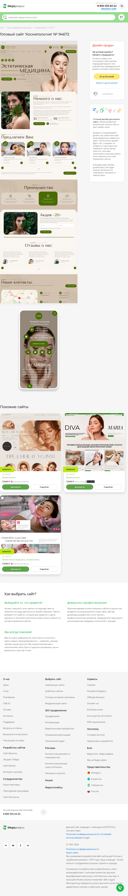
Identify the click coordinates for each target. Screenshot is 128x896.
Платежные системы (13, 740)
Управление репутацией (57, 734)
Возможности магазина (15, 734)
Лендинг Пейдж (11, 759)
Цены (6, 684)
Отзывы (7, 709)
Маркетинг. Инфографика (100, 753)
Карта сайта (72, 852)
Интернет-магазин (12, 771)
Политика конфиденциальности (82, 849)
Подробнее (44, 487)
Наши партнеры (11, 784)
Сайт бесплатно (11, 797)
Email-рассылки (95, 709)
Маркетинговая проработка (59, 728)
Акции (49, 780)
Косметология (8, 477)
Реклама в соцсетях (55, 773)
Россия (93, 791)
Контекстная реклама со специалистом (57, 755)
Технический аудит (55, 741)
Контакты (8, 715)
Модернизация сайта (56, 703)
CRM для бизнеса (95, 697)
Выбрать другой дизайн (107, 83)
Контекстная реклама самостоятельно (56, 765)
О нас (6, 691)
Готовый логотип (96, 734)
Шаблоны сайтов (54, 691)
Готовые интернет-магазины (60, 697)
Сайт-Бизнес (9, 765)
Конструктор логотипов (99, 715)
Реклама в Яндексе (96, 691)
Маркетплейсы (54, 787)
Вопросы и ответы (12, 728)
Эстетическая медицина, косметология (20, 559)
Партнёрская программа (16, 790)
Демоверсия (16, 487)
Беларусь (94, 772)
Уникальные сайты (54, 684)
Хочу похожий (107, 76)
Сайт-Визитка (10, 753)
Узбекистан (95, 785)
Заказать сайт (108, 9)
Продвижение (52, 716)
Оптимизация (52, 722)
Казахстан (94, 779)
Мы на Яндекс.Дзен (97, 760)
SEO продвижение (56, 710)
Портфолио (9, 697)
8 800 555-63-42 (106, 5)
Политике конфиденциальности (82, 834)
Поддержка (9, 722)
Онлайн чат (93, 703)
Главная (91, 684)
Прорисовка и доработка (100, 741)
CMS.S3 (6, 703)
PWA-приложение (96, 722)
